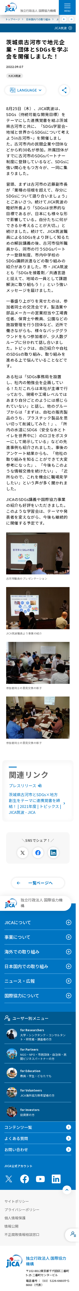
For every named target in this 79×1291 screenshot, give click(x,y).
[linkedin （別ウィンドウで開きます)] (56, 1179)
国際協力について (21, 995)
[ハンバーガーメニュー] (67, 6)
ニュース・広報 (19, 981)
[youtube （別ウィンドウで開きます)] (40, 1179)
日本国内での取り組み (26, 966)
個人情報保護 (14, 1217)
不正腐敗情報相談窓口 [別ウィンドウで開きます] (22, 1234)
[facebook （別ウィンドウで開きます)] (24, 1179)
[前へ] (64, 19)
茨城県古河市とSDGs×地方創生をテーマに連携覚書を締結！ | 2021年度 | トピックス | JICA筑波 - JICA (38, 803)
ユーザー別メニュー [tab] (26, 1018)
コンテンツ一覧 (18, 1127)
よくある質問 (16, 1138)
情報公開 (11, 1226)
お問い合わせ (16, 1149)
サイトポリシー (16, 1201)
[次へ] (71, 19)
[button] (25, 90)
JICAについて (17, 922)
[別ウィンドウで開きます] (22, 852)
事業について (17, 937)
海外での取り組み (22, 951)
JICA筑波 (60, 28)
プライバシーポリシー (22, 1209)
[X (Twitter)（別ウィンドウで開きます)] (8, 1178)
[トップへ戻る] (67, 1189)
